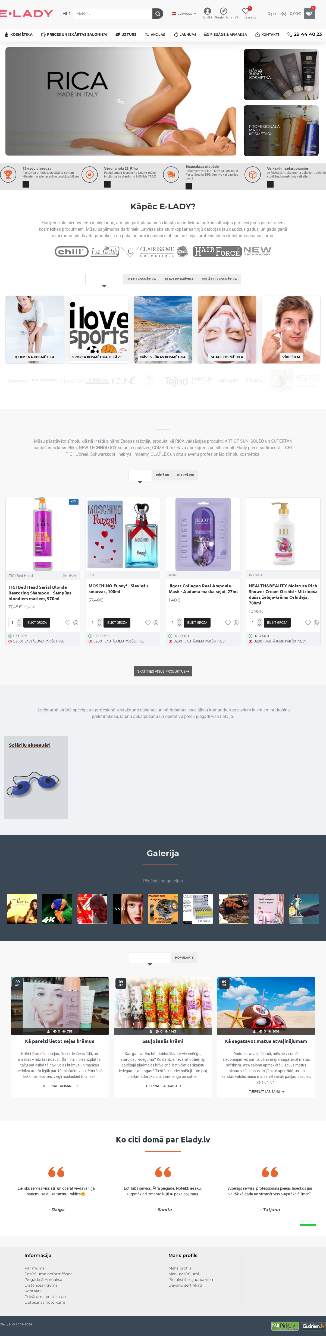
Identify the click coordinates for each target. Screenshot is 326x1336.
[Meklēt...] (157, 13)
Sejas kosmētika (180, 298)
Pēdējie (162, 495)
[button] (36, 643)
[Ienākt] (208, 13)
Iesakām (138, 495)
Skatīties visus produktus (161, 692)
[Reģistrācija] (223, 13)
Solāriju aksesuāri (30, 765)
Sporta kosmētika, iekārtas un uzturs (99, 377)
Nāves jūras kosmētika (163, 377)
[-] (19, 645)
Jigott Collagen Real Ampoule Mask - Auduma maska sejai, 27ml (203, 609)
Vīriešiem (291, 377)
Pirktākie (187, 495)
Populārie (185, 978)
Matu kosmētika (139, 298)
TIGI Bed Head (21, 596)
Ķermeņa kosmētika (34, 377)
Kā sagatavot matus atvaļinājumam (266, 1062)
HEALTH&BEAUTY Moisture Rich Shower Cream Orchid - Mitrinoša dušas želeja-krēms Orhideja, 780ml (283, 615)
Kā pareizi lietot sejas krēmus (59, 1062)
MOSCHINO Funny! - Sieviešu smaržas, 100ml (118, 609)
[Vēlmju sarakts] (245, 13)
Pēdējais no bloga (149, 978)
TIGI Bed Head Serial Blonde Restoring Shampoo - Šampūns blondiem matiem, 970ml (39, 613)
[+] (19, 641)
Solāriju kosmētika (224, 298)
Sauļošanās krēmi (162, 1062)
